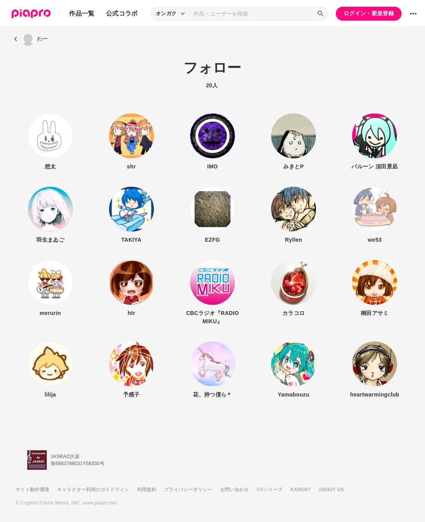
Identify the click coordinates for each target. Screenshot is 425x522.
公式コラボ (122, 13)
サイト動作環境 (32, 489)
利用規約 (146, 489)
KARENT (301, 489)
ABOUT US (331, 489)
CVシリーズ (270, 489)
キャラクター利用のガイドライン (93, 489)
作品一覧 (81, 13)
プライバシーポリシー (188, 489)
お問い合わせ (234, 489)
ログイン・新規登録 (369, 13)
